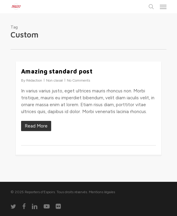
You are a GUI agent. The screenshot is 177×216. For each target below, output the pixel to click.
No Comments (78, 80)
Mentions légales (102, 192)
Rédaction (34, 80)
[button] (163, 7)
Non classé (54, 80)
